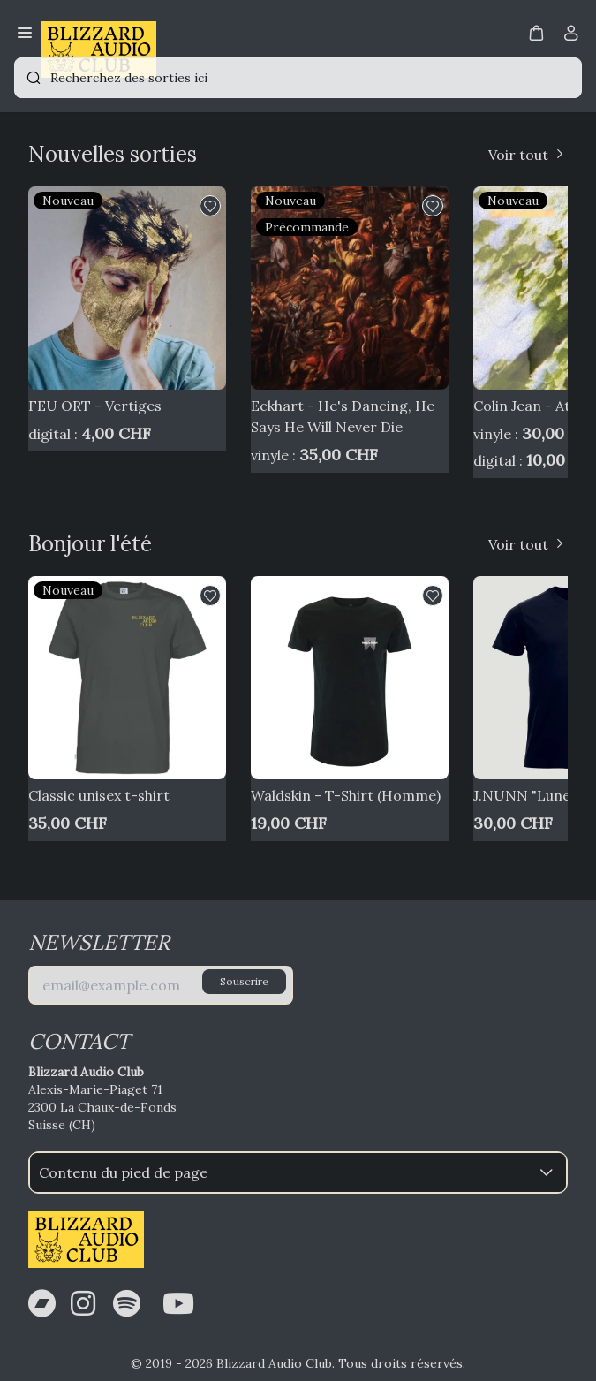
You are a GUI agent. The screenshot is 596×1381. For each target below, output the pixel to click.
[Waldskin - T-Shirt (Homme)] (350, 677)
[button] (536, 32)
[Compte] (571, 36)
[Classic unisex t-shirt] (127, 677)
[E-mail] (160, 985)
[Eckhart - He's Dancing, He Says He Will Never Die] (350, 288)
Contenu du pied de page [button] (298, 1172)
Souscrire (244, 981)
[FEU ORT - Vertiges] (127, 288)
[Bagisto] (98, 34)
